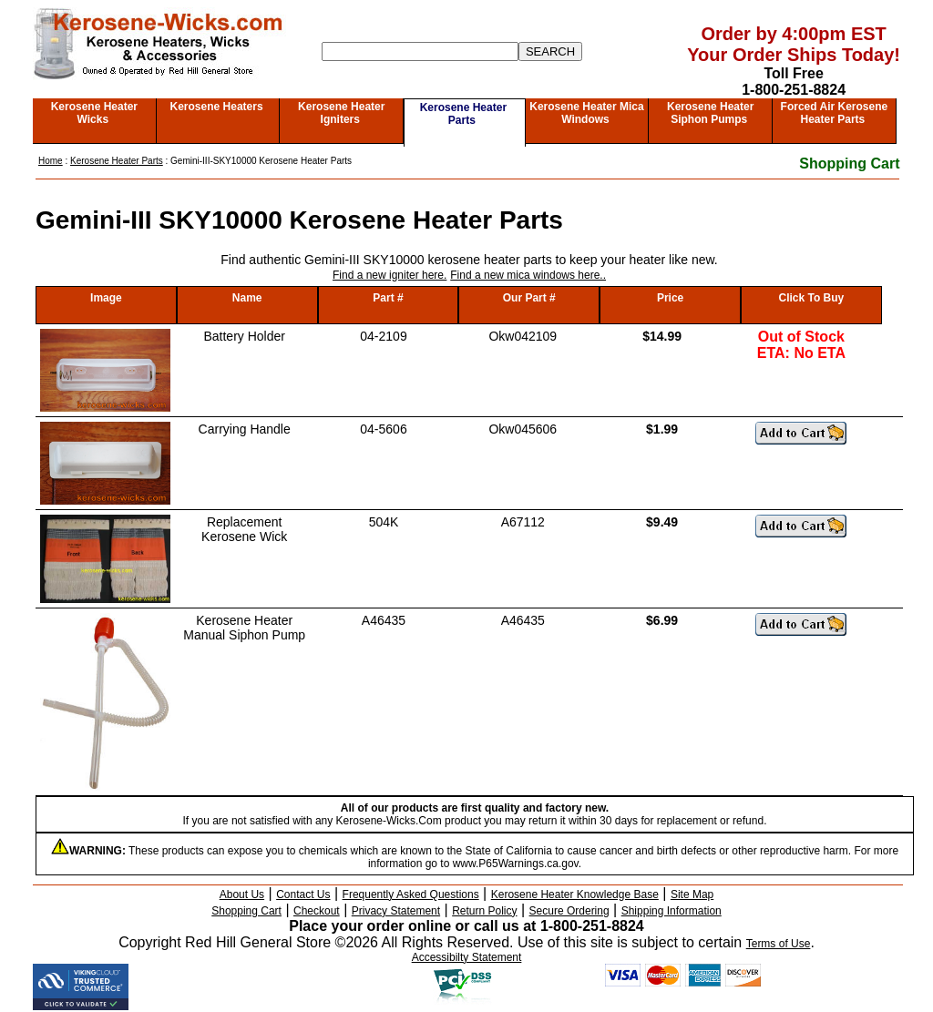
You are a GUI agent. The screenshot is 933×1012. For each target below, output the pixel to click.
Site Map (692, 894)
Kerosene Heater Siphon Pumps (710, 113)
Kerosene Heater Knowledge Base (575, 894)
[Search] (420, 51)
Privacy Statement (396, 911)
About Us (242, 894)
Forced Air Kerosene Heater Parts (834, 113)
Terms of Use (778, 943)
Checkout (316, 911)
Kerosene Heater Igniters (341, 113)
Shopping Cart (849, 163)
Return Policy (484, 911)
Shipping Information (671, 911)
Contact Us (303, 894)
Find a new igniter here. (389, 275)
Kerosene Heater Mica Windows (586, 113)
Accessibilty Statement (467, 957)
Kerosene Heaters (216, 106)
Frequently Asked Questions (411, 894)
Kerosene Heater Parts (463, 114)
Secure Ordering (569, 911)
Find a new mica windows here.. (528, 275)
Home (50, 161)
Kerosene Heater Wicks (94, 113)
